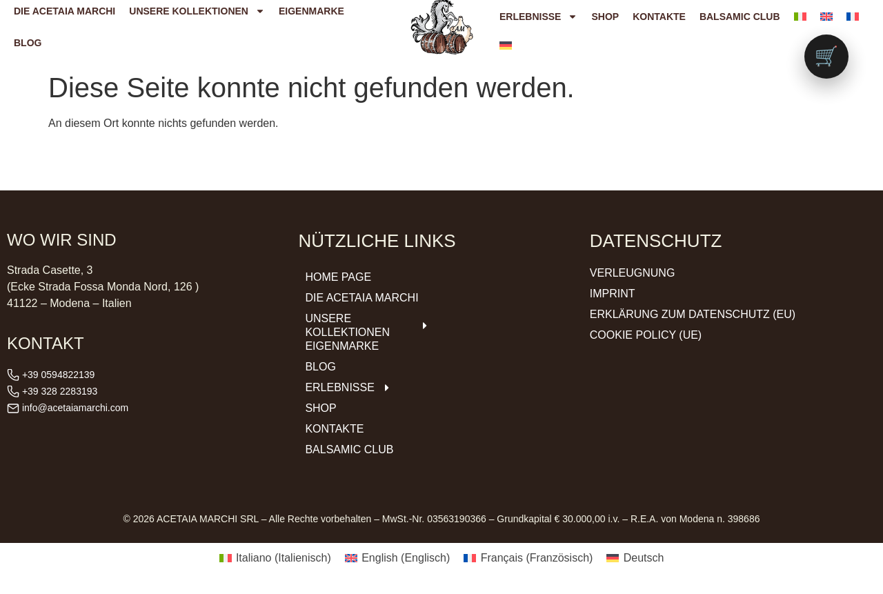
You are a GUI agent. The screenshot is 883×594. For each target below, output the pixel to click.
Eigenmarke (342, 346)
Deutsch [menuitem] (644, 558)
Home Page (338, 277)
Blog (27, 42)
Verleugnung (632, 273)
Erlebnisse (538, 16)
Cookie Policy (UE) (646, 335)
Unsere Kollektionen (367, 325)
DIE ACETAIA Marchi (361, 298)
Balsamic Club (740, 16)
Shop (605, 16)
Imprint (612, 293)
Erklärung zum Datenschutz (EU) (692, 314)
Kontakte (659, 16)
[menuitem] (800, 16)
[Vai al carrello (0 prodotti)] (826, 56)
